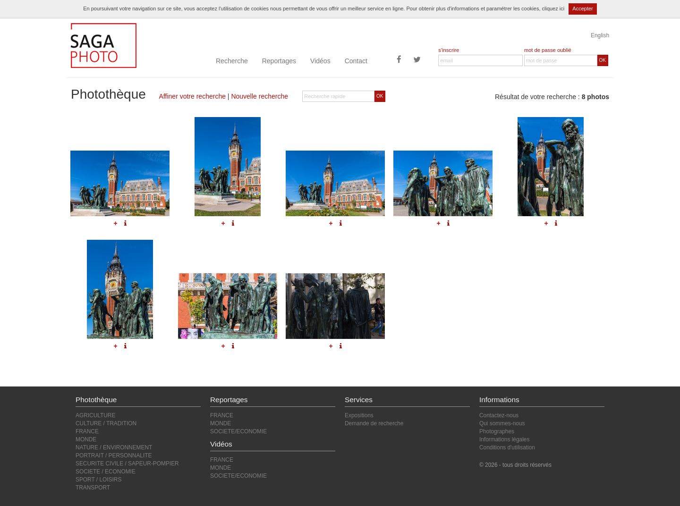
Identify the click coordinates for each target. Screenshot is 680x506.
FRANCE (87, 431)
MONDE (86, 439)
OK (602, 60)
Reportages (279, 61)
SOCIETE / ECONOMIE (106, 471)
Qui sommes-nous (502, 423)
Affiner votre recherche (192, 96)
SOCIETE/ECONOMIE (238, 431)
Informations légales (504, 439)
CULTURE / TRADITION (106, 423)
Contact (356, 61)
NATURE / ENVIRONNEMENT (114, 447)
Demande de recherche (374, 423)
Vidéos (320, 61)
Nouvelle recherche (259, 96)
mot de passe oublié (547, 50)
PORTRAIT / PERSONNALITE (114, 455)
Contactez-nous (498, 415)
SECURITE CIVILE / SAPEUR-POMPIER (127, 463)
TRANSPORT (93, 487)
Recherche (232, 61)
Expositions (359, 415)
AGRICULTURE (95, 415)
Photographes (496, 431)
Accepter (582, 8)
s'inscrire (448, 50)
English (600, 35)
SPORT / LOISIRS (98, 479)
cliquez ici (553, 8)
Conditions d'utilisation (507, 447)
